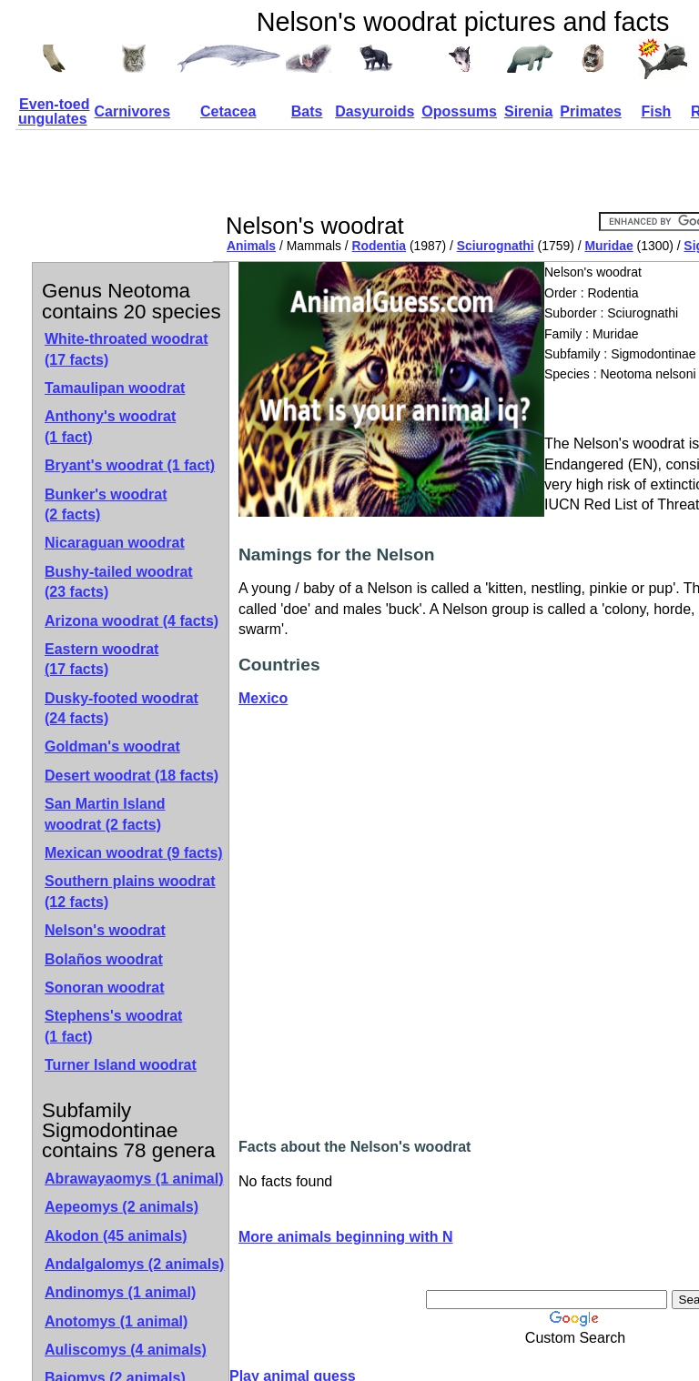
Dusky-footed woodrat (121, 708)
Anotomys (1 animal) (116, 1321)
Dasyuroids (374, 111)
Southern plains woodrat (130, 891)
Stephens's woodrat (113, 1025)
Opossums (459, 111)
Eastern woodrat (101, 659)
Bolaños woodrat (104, 959)
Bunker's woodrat (106, 504)
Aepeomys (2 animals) (121, 1207)
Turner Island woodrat (121, 1065)
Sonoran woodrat (105, 987)
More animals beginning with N (345, 1237)
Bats (307, 111)
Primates (591, 111)
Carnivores (133, 111)
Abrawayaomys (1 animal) (134, 1178)
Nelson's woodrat (105, 930)
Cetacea (228, 111)
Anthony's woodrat (110, 426)
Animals (251, 245)
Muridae (608, 245)
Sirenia (528, 111)
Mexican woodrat (134, 853)
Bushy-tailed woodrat (119, 582)
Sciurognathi (495, 245)
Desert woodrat (131, 775)
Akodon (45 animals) (116, 1236)
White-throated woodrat (126, 349)
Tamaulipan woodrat (115, 388)
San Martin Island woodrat (105, 814)
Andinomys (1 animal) (120, 1292)
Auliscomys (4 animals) (126, 1349)
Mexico (263, 698)
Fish (656, 111)
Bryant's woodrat (130, 465)
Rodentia (379, 245)
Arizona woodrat (131, 621)
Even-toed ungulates (53, 111)
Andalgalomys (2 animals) (134, 1264)
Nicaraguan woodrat (115, 542)
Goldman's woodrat (112, 746)
